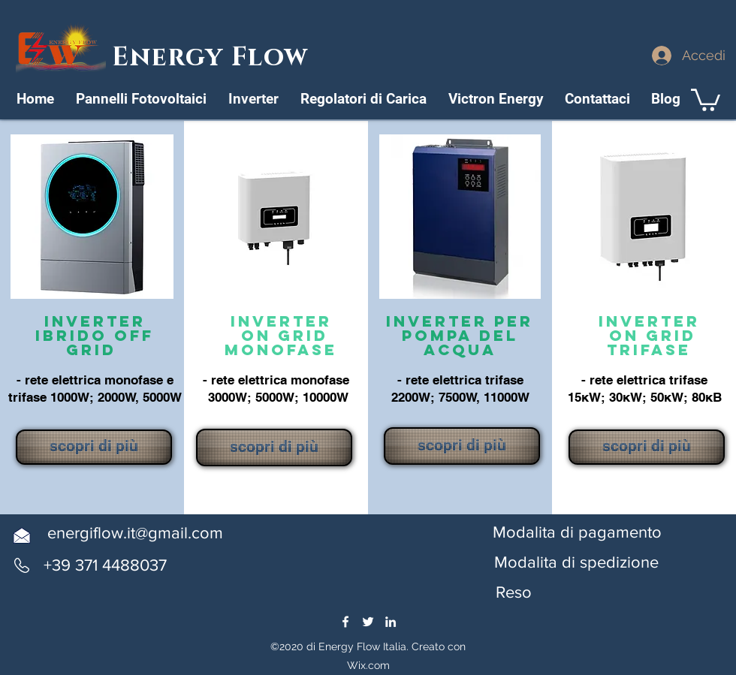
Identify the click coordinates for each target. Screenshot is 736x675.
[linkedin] (390, 621)
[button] (576, 562)
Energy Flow (214, 57)
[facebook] (345, 621)
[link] (705, 98)
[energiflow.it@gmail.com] (135, 533)
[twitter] (368, 621)
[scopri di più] (94, 447)
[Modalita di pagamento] (577, 533)
